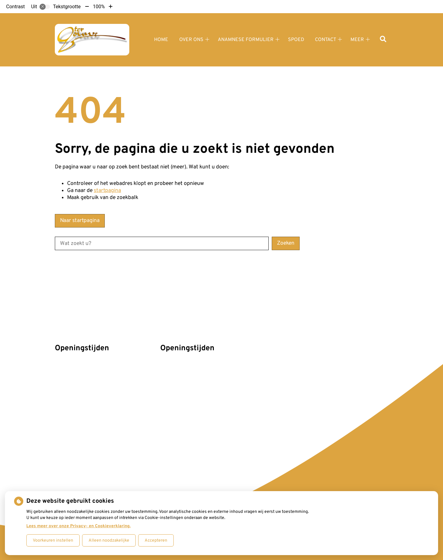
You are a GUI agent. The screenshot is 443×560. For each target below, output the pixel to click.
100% (99, 6)
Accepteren (156, 540)
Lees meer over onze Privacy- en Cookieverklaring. (78, 526)
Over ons (191, 40)
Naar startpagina (80, 220)
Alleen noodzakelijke (109, 540)
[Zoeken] (383, 39)
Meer (357, 40)
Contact (325, 40)
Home (161, 40)
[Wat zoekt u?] (162, 243)
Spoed (296, 40)
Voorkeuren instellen (53, 540)
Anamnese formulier (246, 40)
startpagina (107, 190)
